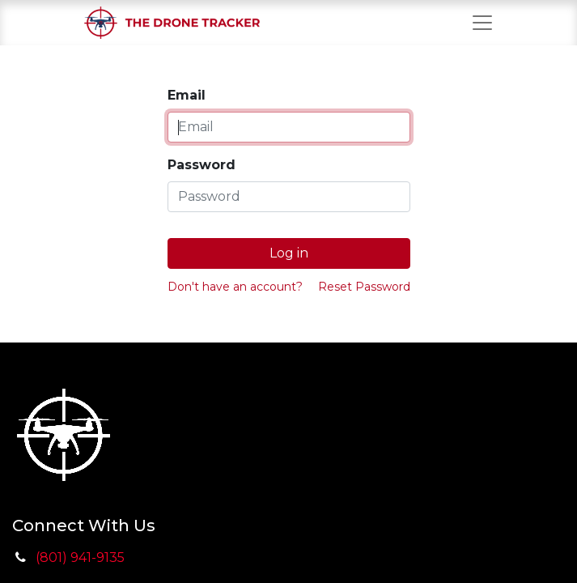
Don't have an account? (235, 286)
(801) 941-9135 (80, 557)
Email (187, 95)
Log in (288, 253)
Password (201, 164)
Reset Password (364, 286)
